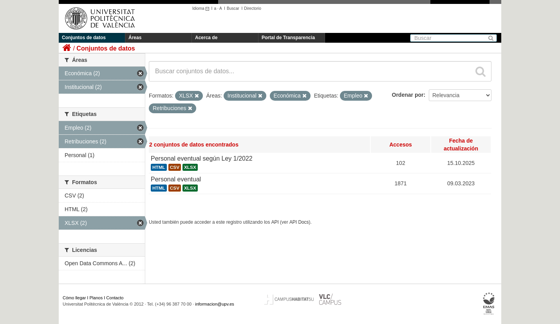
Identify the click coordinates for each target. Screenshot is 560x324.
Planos (96, 297)
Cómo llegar (74, 297)
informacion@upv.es (214, 304)
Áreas (134, 37)
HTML (158, 167)
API (275, 222)
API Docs (299, 222)
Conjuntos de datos (84, 37)
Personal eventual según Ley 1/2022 (202, 158)
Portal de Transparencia (288, 37)
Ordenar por (408, 95)
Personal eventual (176, 179)
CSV (174, 167)
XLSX (190, 167)
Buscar (233, 8)
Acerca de (206, 37)
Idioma (201, 8)
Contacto (114, 297)
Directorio (252, 8)
